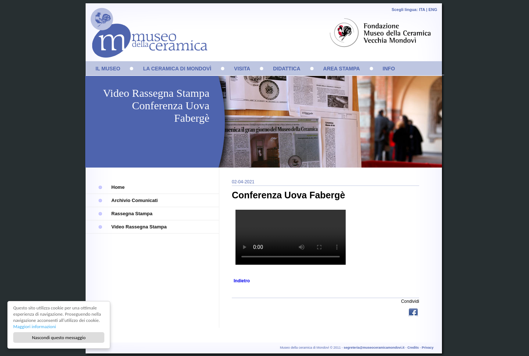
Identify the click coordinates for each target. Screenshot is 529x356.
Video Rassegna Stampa (139, 227)
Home (118, 187)
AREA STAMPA (341, 68)
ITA (422, 9)
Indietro (242, 280)
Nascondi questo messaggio (59, 337)
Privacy (427, 347)
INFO (389, 68)
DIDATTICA (286, 68)
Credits (413, 347)
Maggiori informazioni (34, 326)
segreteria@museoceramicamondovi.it (374, 347)
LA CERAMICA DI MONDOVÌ (177, 68)
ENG (432, 9)
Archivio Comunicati (134, 200)
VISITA (242, 68)
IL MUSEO (108, 68)
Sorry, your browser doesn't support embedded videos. (290, 237)
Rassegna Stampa (131, 213)
